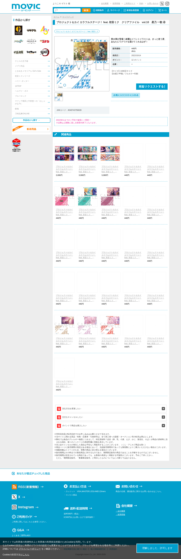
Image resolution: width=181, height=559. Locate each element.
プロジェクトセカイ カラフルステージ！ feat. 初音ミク (76, 31)
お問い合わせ (152, 3)
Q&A (141, 3)
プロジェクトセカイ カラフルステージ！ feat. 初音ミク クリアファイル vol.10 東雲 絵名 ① (132, 214)
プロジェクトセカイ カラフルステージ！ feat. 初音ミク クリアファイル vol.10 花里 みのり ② (87, 300)
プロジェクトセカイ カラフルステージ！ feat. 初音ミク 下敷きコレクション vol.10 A (64, 171)
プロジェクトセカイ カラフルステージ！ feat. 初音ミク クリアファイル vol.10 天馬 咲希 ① (110, 257)
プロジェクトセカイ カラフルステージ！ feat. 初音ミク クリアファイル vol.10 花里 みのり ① (155, 171)
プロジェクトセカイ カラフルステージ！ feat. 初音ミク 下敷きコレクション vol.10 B (87, 171)
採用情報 (116, 3)
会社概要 (105, 3)
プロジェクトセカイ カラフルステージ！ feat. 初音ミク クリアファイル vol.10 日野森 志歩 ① (155, 257)
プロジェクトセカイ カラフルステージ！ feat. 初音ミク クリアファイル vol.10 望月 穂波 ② (155, 343)
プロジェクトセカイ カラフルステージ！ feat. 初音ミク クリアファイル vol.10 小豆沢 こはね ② (110, 300)
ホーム (56, 17)
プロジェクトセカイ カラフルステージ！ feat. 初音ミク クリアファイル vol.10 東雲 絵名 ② (64, 343)
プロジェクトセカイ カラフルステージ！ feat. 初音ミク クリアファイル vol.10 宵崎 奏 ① (110, 214)
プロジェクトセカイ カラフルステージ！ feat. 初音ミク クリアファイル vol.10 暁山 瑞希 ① (155, 214)
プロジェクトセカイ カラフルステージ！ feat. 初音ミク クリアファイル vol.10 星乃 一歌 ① (132, 171)
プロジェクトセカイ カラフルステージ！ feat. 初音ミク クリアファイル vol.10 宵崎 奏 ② (155, 300)
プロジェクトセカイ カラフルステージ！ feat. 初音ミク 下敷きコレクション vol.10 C (110, 171)
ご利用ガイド (129, 3)
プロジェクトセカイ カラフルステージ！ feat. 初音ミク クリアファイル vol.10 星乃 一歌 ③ (64, 300)
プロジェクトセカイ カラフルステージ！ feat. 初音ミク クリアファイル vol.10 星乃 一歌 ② (87, 257)
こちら (26, 554)
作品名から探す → (31, 120)
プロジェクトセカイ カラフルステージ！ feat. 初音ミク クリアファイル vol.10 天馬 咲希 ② (132, 343)
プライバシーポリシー (30, 549)
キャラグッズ (68, 17)
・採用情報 (120, 514)
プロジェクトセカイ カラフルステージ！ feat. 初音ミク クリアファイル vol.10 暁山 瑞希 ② (87, 343)
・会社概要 (120, 511)
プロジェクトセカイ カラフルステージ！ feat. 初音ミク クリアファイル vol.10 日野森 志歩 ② (64, 386)
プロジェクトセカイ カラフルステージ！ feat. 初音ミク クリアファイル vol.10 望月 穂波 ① (132, 257)
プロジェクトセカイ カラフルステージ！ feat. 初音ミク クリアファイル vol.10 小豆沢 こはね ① (64, 214)
